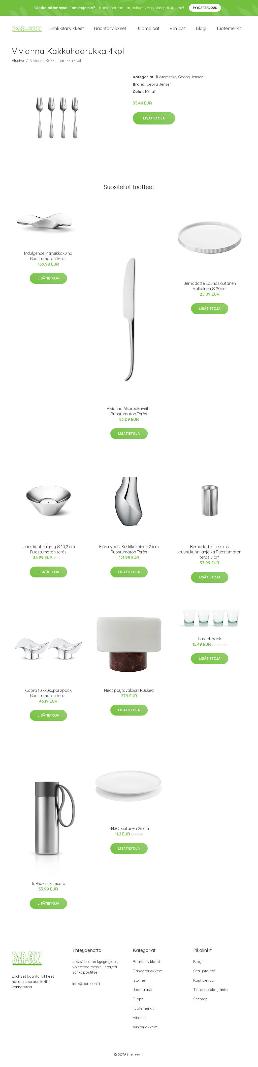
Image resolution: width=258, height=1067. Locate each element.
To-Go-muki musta (48, 887)
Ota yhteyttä (204, 974)
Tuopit (138, 1002)
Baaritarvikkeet (110, 30)
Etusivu (18, 64)
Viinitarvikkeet (145, 1030)
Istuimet (139, 983)
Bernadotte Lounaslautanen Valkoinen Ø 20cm (209, 289)
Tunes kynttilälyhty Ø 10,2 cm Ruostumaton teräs (48, 553)
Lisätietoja (154, 121)
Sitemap (200, 1002)
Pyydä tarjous (205, 8)
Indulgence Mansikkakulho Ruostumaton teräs (48, 259)
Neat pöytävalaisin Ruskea (129, 693)
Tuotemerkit (228, 30)
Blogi (201, 30)
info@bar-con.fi (86, 987)
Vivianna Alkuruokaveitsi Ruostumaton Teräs (129, 415)
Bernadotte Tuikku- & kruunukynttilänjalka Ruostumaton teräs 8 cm (209, 556)
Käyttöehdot (204, 983)
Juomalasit (147, 30)
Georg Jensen (190, 80)
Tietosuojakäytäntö (210, 993)
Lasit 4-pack (209, 642)
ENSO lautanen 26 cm (129, 831)
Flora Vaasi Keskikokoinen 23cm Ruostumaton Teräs (129, 553)
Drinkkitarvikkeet (66, 30)
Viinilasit (178, 30)
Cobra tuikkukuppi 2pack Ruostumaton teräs (48, 696)
